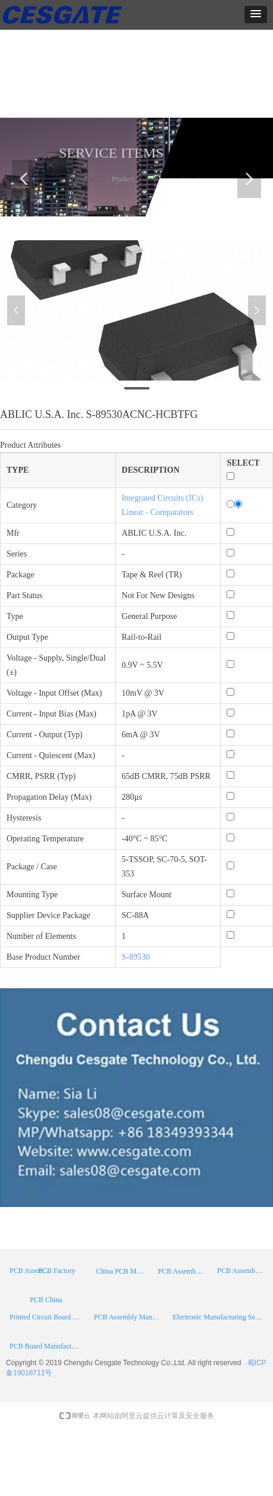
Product (123, 179)
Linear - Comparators (158, 512)
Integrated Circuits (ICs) (162, 498)
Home (84, 179)
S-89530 (136, 957)
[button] (255, 14)
